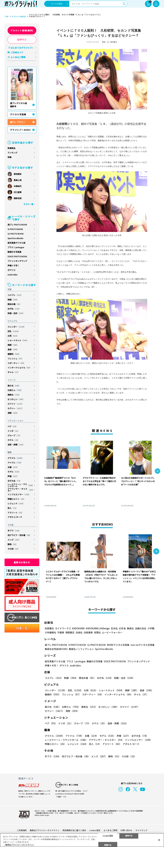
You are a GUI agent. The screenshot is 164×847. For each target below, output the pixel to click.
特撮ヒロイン (16, 499)
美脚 (13, 344)
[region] (82, 840)
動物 (13, 544)
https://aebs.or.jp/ (42, 809)
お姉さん (15, 390)
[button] (157, 471)
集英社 (130, 628)
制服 (13, 299)
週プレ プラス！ (17, 122)
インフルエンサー (19, 494)
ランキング (12, 152)
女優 (13, 467)
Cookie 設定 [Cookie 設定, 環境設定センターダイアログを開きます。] (108, 835)
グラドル (16, 458)
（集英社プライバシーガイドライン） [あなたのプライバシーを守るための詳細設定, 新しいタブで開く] (19, 844)
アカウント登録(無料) (21, 30)
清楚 (13, 412)
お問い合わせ (126, 824)
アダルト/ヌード (15, 517)
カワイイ (16, 403)
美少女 (14, 385)
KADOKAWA (78, 628)
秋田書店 (49, 628)
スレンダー (17, 326)
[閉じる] (159, 840)
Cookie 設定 (94, 824)
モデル (14, 471)
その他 (14, 548)
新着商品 (11, 148)
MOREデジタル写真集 (118, 644)
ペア (13, 426)
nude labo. (13, 274)
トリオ (14, 430)
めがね (14, 308)
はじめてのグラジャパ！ (22, 48)
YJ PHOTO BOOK (15, 229)
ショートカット (18, 340)
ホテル (14, 440)
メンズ (14, 539)
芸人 (13, 508)
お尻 (13, 335)
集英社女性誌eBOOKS (56, 649)
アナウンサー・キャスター (21, 490)
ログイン (22, 39)
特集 (9, 157)
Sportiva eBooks (15, 238)
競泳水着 (14, 304)
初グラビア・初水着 (19, 535)
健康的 (14, 354)
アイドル (15, 462)
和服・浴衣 (16, 313)
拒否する (129, 835)
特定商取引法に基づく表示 (74, 824)
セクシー (16, 408)
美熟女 (14, 394)
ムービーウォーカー (112, 632)
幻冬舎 (122, 628)
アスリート (15, 512)
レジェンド (16, 503)
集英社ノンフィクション (81, 649)
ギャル (14, 372)
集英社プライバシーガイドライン (44, 824)
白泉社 (79, 632)
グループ (14, 435)
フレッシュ (15, 358)
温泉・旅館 (16, 444)
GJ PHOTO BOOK (15, 233)
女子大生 (14, 480)
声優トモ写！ (13, 265)
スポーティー (16, 363)
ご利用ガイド (17, 52)
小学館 (151, 628)
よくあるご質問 (18, 57)
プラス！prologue (16, 247)
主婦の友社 (140, 628)
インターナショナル (19, 367)
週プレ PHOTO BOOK (17, 224)
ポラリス (11, 270)
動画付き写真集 (14, 251)
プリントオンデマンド (17, 261)
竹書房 (60, 632)
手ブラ (14, 530)
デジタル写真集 (18, 114)
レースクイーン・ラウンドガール (21, 485)
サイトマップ (141, 824)
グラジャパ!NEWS (18, 16)
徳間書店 (69, 632)
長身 (13, 349)
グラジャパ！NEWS (20, 129)
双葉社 (97, 632)
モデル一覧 (28, 204)
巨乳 (14, 331)
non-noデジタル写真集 (142, 644)
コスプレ (15, 295)
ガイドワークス (63, 628)
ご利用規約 (22, 824)
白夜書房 (88, 632)
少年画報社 (50, 632)
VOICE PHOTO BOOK (17, 256)
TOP (6, 16)
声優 (13, 476)
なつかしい (16, 399)
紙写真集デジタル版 (16, 242)
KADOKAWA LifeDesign (98, 628)
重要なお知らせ (22, 562)
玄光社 (114, 628)
